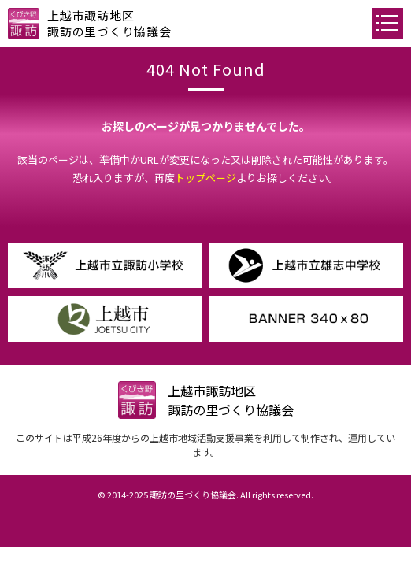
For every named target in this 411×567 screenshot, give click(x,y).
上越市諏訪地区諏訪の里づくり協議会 (109, 23)
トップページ (205, 177)
